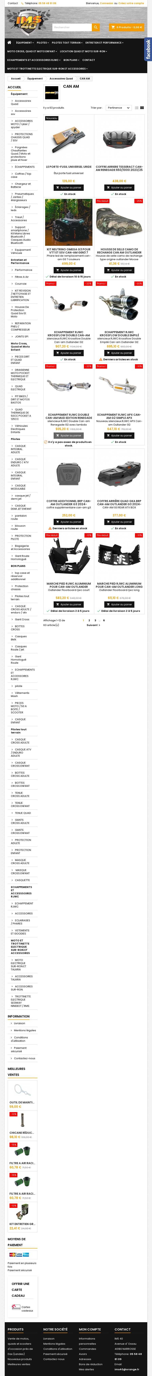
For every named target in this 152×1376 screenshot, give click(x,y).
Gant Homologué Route (18, 660)
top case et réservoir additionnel (20, 576)
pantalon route (19, 517)
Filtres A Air (22, 277)
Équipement (24, 42)
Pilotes (42, 42)
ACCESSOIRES (24, 913)
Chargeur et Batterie (21, 185)
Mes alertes (86, 1369)
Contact (13, 3)
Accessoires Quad (21, 102)
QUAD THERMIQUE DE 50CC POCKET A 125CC (21, 414)
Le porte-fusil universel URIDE (68, 167)
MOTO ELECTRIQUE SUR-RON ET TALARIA (18, 964)
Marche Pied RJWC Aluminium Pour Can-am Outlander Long (119, 585)
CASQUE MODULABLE (18, 487)
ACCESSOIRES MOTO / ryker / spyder (22, 124)
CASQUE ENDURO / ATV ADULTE (20, 462)
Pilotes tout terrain (66, 42)
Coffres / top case (21, 175)
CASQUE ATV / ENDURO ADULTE (21, 753)
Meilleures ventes (19, 1364)
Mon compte (90, 1329)
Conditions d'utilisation (19, 1039)
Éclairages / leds (20, 208)
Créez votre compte (131, 3)
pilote (18, 686)
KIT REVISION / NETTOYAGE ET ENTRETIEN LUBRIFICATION (21, 295)
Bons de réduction (91, 1364)
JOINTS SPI (21, 336)
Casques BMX (19, 637)
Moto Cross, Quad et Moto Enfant (31, 51)
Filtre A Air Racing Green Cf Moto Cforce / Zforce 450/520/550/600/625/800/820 (23, 1163)
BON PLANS (70, 60)
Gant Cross (22, 619)
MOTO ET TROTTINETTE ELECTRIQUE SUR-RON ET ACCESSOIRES (46, 68)
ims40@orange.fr (127, 1369)
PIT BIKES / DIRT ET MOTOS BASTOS (20, 399)
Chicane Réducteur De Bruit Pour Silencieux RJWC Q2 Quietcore (23, 1132)
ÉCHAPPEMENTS (25, 167)
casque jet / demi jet (20, 497)
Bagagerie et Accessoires (20, 547)
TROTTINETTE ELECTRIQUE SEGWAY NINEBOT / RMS (21, 1001)
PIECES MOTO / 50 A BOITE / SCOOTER (19, 707)
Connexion (106, 3)
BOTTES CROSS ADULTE (20, 774)
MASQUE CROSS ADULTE (20, 861)
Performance (23, 270)
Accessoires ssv (21, 112)
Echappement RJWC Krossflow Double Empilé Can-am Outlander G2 (119, 335)
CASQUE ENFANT (18, 720)
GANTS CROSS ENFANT (20, 831)
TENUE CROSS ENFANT (20, 804)
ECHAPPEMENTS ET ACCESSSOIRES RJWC (33, 60)
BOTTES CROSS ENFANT (20, 784)
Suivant (94, 625)
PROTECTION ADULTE (21, 841)
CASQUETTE (22, 880)
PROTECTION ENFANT (21, 851)
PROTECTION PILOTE (21, 537)
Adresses (85, 1359)
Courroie (21, 284)
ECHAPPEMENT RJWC (22, 905)
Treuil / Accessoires (19, 218)
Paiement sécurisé (19, 1049)
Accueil (14, 87)
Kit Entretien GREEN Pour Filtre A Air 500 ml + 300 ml (23, 1224)
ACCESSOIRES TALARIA (22, 977)
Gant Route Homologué (20, 557)
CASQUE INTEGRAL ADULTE (18, 449)
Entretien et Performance (104, 42)
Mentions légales (24, 1030)
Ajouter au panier (68, 187)
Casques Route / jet (19, 648)
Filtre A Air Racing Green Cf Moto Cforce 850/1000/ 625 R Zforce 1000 (23, 1193)
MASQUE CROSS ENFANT (20, 871)
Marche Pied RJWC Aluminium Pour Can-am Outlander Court (69, 587)
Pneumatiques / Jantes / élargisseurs (22, 197)
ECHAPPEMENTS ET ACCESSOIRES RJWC (23, 674)
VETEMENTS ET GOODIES (20, 932)
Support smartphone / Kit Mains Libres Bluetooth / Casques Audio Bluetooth (21, 235)
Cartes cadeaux (27, 1309)
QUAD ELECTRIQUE (18, 387)
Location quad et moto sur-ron (82, 51)
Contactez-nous (24, 1058)
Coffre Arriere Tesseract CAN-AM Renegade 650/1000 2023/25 (119, 168)
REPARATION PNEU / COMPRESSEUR (21, 326)
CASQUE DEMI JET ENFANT (21, 507)
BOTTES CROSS (18, 627)
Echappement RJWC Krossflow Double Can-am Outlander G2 (69, 335)
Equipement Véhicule (21, 251)
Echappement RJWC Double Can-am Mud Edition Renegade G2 (69, 418)
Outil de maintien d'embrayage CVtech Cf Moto (23, 1102)
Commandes (87, 1349)
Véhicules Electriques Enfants (19, 429)
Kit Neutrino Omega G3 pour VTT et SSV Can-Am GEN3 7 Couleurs (68, 252)
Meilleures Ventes (16, 1072)
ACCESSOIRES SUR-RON (22, 988)
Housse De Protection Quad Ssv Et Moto (20, 311)
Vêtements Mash (20, 694)
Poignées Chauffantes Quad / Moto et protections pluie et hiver (20, 153)
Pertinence (119, 108)
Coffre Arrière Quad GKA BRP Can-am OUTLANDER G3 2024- (119, 502)
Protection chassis (19, 587)
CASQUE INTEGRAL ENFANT (18, 475)
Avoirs (83, 1354)
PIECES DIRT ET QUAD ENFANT (20, 360)
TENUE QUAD (23, 813)
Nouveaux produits (20, 1359)
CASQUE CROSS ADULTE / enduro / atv (21, 609)
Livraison (19, 1023)
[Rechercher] (76, 27)
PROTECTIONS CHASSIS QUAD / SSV (22, 137)
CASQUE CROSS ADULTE (20, 741)
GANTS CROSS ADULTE (20, 821)
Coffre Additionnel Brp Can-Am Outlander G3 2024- (69, 502)
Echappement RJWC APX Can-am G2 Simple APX (119, 416)
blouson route (18, 527)
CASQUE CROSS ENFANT (20, 764)
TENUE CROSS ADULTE (20, 794)
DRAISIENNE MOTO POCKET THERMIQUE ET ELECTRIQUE (20, 374)
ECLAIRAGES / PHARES (20, 922)
